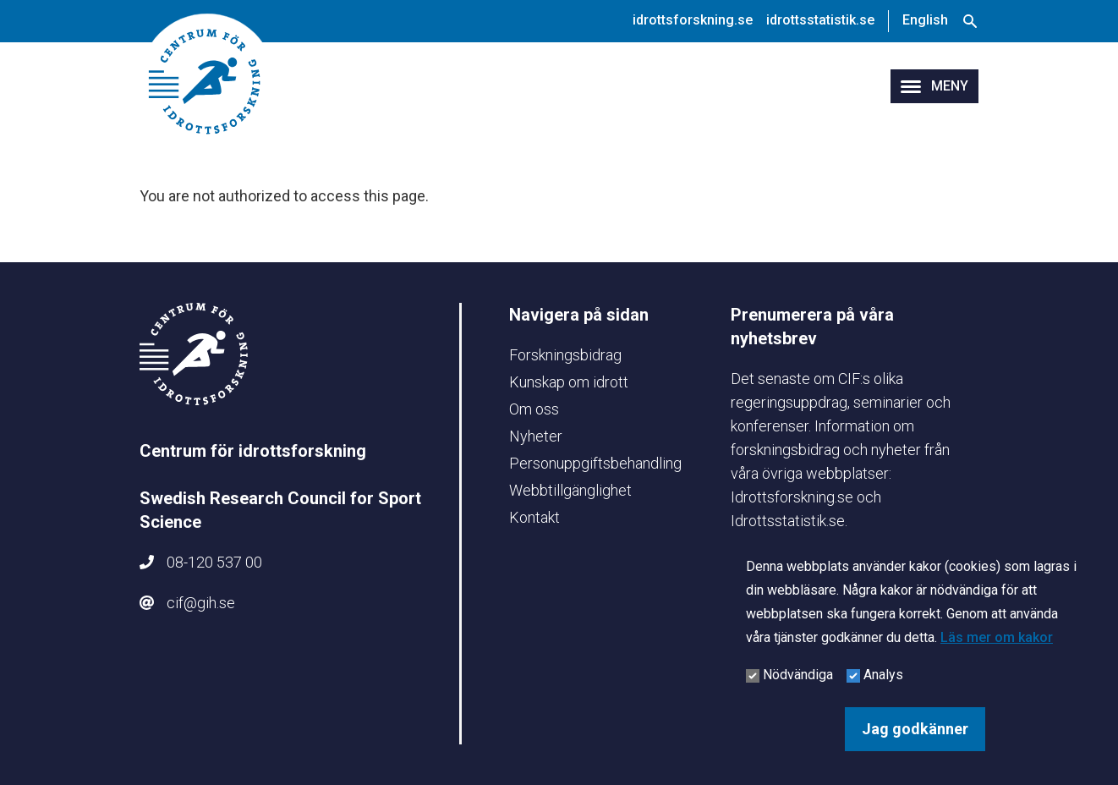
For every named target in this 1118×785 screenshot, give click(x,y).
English (925, 20)
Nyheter (535, 436)
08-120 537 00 (214, 562)
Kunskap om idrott (568, 382)
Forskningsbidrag (565, 355)
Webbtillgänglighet (570, 490)
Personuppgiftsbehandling (595, 463)
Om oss (534, 409)
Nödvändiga (798, 675)
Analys (883, 675)
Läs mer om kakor (996, 637)
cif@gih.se (201, 603)
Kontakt (534, 517)
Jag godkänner (915, 729)
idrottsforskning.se (693, 20)
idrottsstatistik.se (820, 20)
